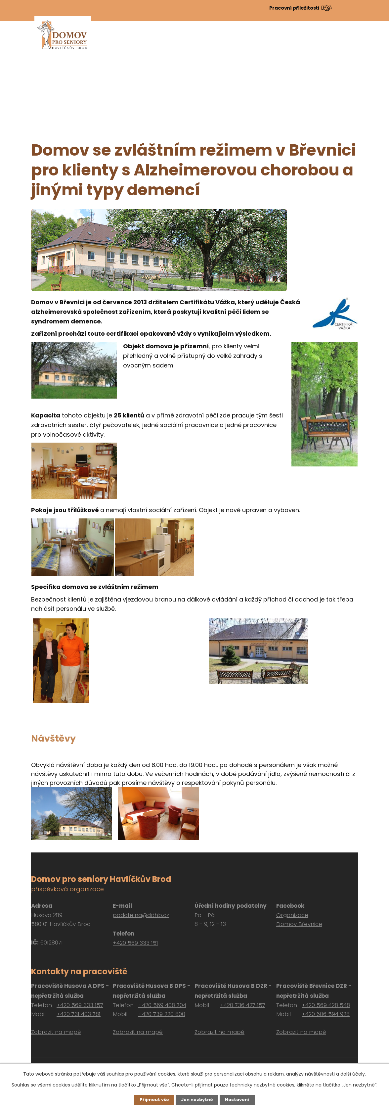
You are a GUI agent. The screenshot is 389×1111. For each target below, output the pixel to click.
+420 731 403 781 (79, 1014)
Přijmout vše (152, 1099)
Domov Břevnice (299, 924)
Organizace (292, 915)
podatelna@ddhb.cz (141, 915)
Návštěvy (311, 41)
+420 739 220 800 (161, 1014)
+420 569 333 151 (135, 943)
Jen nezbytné (197, 1099)
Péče (245, 41)
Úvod (105, 41)
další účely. (353, 1073)
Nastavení (239, 1099)
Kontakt (343, 41)
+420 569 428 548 (326, 1005)
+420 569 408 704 (162, 1005)
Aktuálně (131, 41)
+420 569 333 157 (80, 1005)
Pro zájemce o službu (203, 41)
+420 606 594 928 (326, 1014)
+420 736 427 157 (242, 1005)
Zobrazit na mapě (56, 1032)
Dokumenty (274, 41)
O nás (159, 41)
